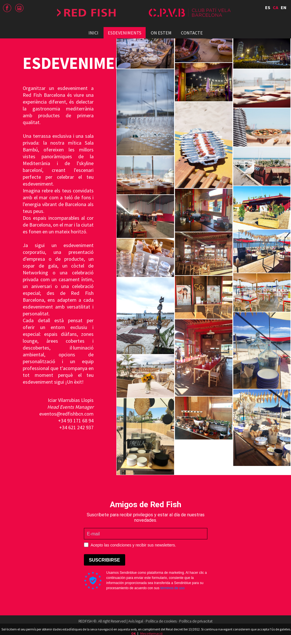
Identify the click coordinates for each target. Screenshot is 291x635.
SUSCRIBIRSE (104, 560)
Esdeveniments (124, 33)
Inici (93, 33)
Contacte (192, 33)
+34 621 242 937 (76, 427)
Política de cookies (161, 621)
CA (275, 7)
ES (267, 7)
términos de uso (172, 588)
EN (283, 7)
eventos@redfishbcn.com (66, 413)
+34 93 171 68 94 (76, 420)
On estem (161, 33)
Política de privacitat (195, 621)
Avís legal (135, 621)
